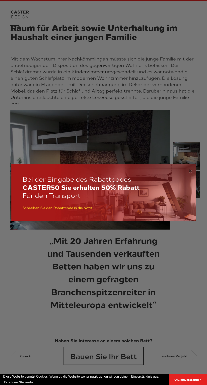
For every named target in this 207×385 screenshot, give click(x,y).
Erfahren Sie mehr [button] (18, 382)
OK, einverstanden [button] (187, 379)
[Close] (190, 170)
